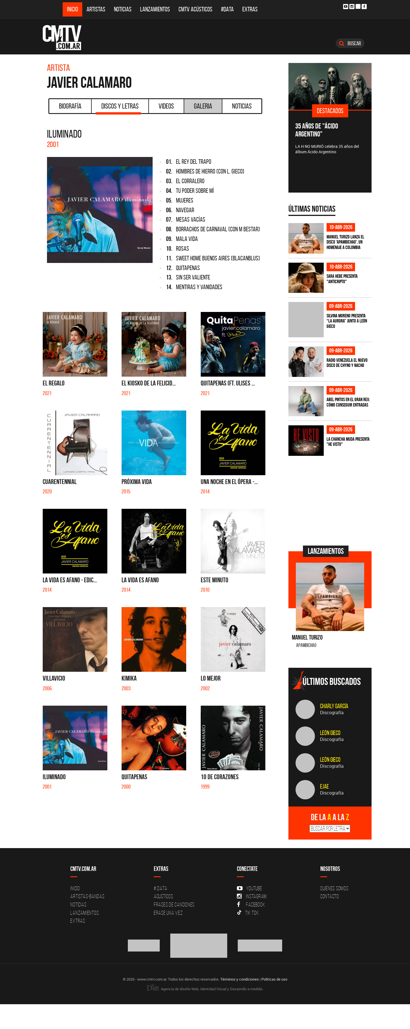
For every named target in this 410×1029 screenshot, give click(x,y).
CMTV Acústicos (195, 9)
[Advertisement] (331, 500)
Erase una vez (168, 913)
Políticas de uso (274, 979)
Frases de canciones (174, 904)
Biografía (70, 106)
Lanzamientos (155, 9)
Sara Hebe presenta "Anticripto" (342, 278)
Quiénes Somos (334, 888)
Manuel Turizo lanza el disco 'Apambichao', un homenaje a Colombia (345, 242)
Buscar (350, 43)
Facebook (251, 904)
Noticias (123, 9)
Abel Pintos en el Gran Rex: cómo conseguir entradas (348, 402)
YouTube (249, 888)
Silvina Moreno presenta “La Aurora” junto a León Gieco (347, 321)
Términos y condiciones (239, 979)
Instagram (252, 896)
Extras (250, 9)
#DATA (227, 9)
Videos (166, 106)
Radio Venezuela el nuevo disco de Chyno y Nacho (347, 363)
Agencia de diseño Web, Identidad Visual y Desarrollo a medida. (205, 988)
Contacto (329, 896)
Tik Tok (248, 913)
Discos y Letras (118, 108)
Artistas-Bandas (87, 896)
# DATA (160, 888)
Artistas (96, 9)
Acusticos (163, 896)
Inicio (72, 9)
